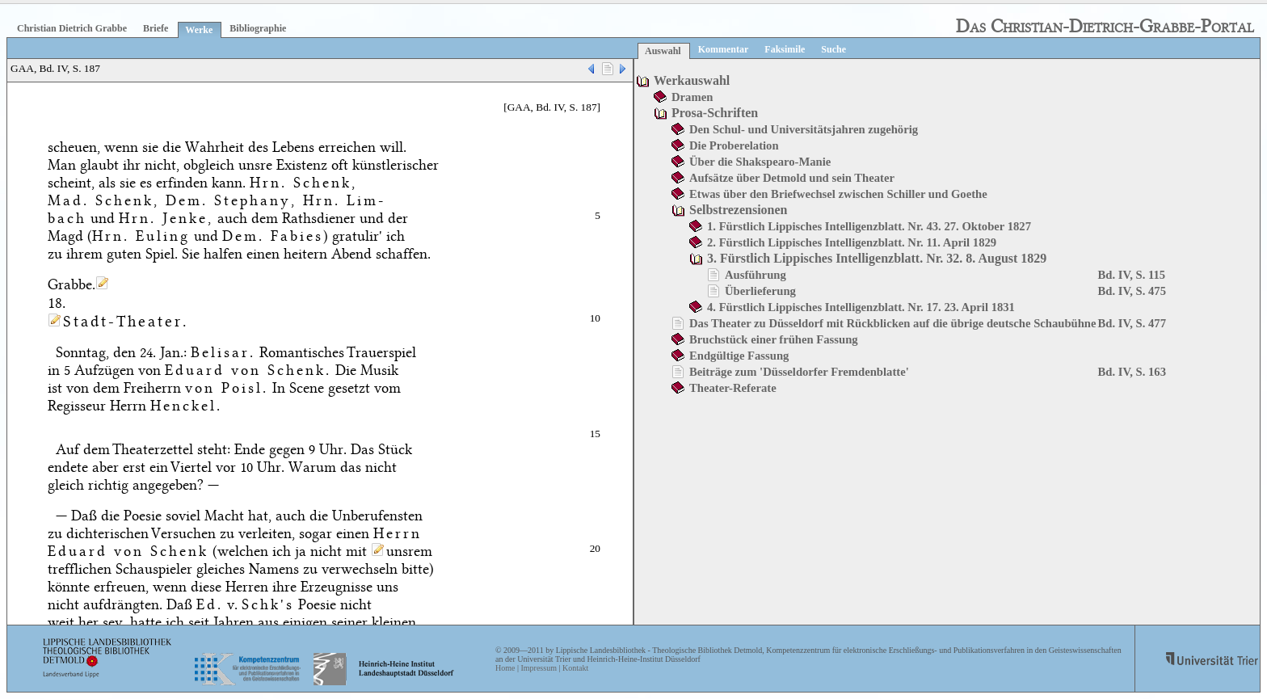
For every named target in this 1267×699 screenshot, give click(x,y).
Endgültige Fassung (739, 355)
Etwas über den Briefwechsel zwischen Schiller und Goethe (838, 193)
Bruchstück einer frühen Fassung (773, 339)
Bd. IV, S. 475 (1132, 290)
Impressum (538, 667)
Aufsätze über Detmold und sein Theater (791, 177)
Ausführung (755, 274)
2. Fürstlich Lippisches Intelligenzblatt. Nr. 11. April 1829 (851, 242)
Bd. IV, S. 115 (1132, 274)
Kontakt (575, 667)
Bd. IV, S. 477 (1132, 323)
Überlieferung (760, 290)
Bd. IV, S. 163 (1132, 371)
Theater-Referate (733, 387)
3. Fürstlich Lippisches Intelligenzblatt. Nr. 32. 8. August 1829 (876, 258)
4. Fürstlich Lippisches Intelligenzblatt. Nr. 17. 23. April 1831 (861, 307)
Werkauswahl (692, 80)
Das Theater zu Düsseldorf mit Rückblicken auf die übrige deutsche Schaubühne (893, 323)
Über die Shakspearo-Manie (760, 161)
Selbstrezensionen (738, 210)
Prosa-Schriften (714, 113)
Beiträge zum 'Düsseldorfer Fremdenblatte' (799, 371)
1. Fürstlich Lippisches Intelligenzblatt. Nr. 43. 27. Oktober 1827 (869, 226)
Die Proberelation (734, 145)
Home (505, 667)
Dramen (692, 97)
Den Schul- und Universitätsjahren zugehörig (803, 129)
